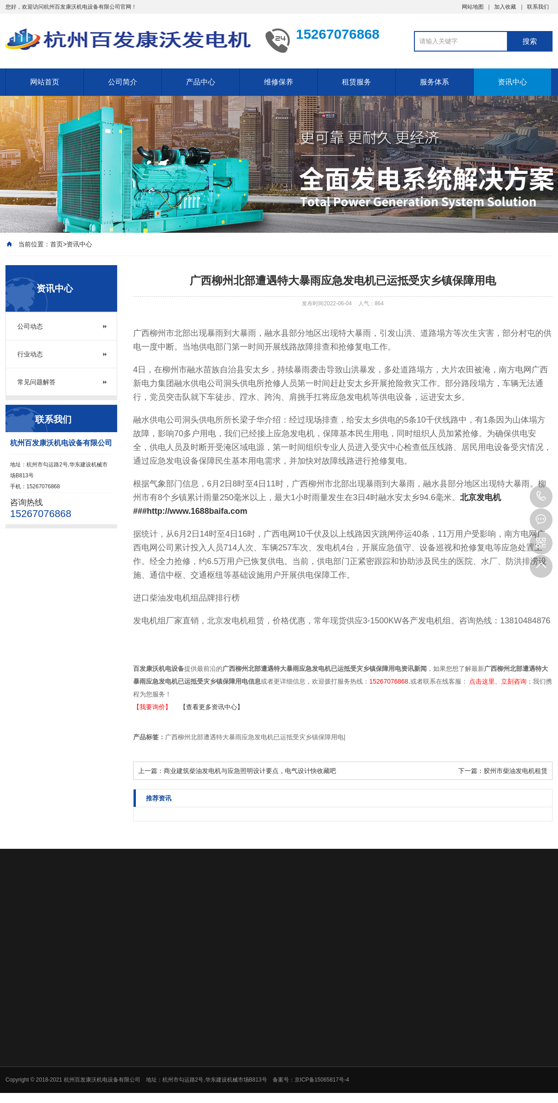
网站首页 (44, 82)
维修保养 (278, 82)
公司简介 (122, 82)
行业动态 (30, 354)
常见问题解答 (36, 382)
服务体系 (434, 82)
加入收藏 (505, 7)
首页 (56, 244)
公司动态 (30, 326)
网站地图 (473, 7)
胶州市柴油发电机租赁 (516, 770)
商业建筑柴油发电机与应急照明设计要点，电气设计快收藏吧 (250, 770)
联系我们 (538, 7)
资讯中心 (512, 82)
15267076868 (541, 496)
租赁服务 (356, 82)
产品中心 (200, 82)
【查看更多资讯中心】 (211, 707)
